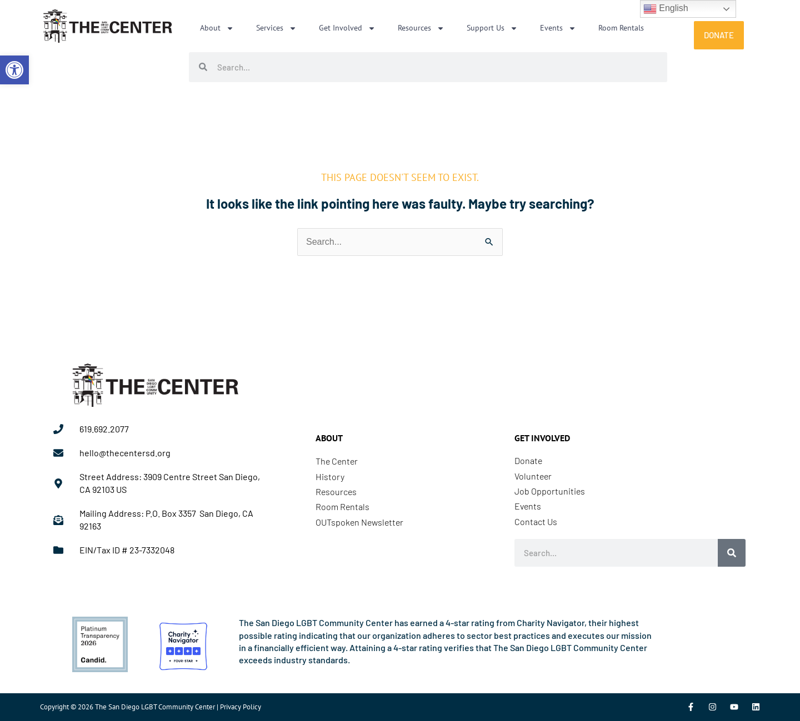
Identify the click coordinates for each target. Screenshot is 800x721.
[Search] (732, 553)
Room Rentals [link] (621, 28)
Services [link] (276, 28)
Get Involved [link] (347, 28)
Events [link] (558, 28)
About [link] (217, 28)
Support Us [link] (492, 28)
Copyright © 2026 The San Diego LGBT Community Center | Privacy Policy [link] (150, 707)
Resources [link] (421, 28)
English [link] (665, 9)
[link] (14, 70)
